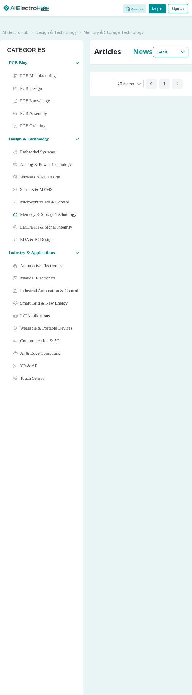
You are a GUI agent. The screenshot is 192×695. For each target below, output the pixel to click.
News (142, 51)
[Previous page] (151, 84)
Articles (107, 51)
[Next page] (177, 84)
